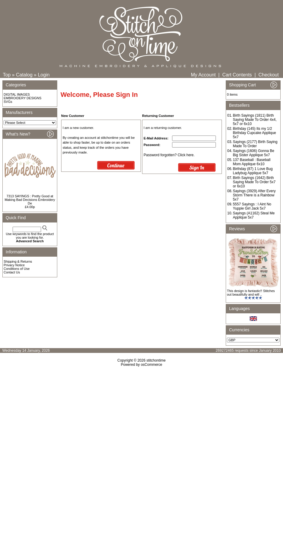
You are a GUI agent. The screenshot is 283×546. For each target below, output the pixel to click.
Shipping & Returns (18, 261)
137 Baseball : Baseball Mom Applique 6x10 (251, 162)
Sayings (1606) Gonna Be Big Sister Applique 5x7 (253, 153)
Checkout (268, 74)
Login (43, 74)
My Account (203, 74)
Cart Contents (237, 74)
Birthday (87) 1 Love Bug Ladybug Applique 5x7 (253, 171)
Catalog (24, 74)
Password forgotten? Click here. (169, 155)
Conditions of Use (17, 268)
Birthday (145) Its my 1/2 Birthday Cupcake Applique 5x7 (254, 133)
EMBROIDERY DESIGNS (22, 98)
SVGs (8, 101)
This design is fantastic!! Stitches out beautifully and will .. (251, 292)
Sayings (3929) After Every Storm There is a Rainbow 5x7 (254, 195)
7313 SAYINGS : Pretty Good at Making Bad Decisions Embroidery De (29, 199)
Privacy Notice (14, 265)
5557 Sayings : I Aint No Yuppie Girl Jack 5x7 (252, 206)
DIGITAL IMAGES (17, 94)
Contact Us (12, 272)
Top (7, 74)
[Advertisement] (141, 418)
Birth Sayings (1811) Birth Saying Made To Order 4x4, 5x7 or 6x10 (255, 119)
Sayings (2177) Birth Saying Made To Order (255, 144)
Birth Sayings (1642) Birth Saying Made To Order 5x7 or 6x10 (254, 182)
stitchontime (155, 360)
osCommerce (151, 365)
